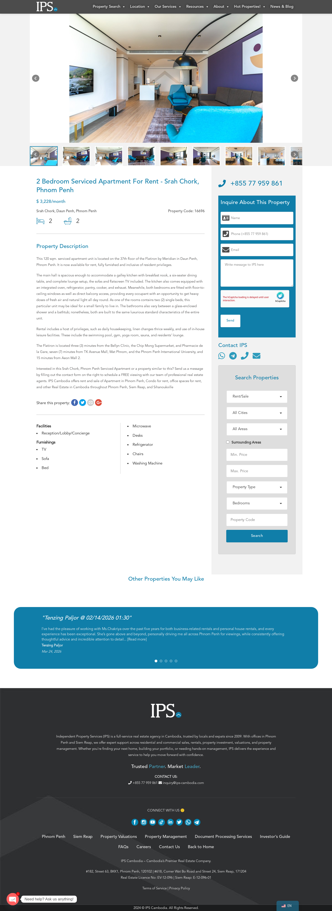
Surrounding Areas (243, 442)
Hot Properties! (250, 6)
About (221, 6)
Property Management (166, 837)
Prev (36, 79)
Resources (197, 6)
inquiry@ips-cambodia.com (181, 783)
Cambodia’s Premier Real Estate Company (178, 861)
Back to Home (201, 847)
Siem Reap (84, 742)
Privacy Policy (179, 888)
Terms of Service (154, 888)
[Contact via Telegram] (233, 356)
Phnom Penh (53, 837)
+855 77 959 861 (250, 183)
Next (295, 79)
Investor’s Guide (275, 837)
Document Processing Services (223, 837)
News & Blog (281, 7)
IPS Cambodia (132, 861)
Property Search (109, 6)
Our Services (168, 6)
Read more (137, 639)
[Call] (245, 356)
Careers (143, 847)
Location (140, 6)
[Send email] (256, 356)
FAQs (123, 847)
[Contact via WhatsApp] (221, 356)
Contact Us (169, 847)
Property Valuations (119, 837)
